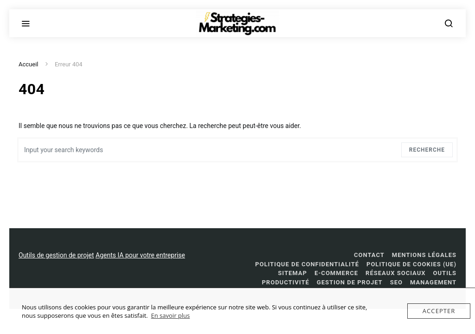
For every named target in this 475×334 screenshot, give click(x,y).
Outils (444, 273)
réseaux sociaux (395, 273)
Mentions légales (424, 254)
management (433, 282)
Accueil (28, 64)
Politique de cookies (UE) (411, 264)
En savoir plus (170, 315)
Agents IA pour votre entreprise (140, 255)
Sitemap (292, 273)
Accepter (439, 311)
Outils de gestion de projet (56, 255)
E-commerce (336, 273)
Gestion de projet (350, 282)
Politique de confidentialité (307, 264)
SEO (396, 282)
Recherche (427, 150)
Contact (369, 254)
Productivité (285, 282)
